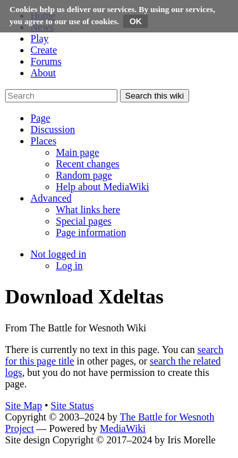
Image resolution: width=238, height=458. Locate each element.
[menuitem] (77, 152)
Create (43, 50)
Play (39, 38)
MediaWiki (122, 428)
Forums (46, 61)
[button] (40, 118)
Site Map (23, 405)
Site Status (72, 405)
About (43, 72)
